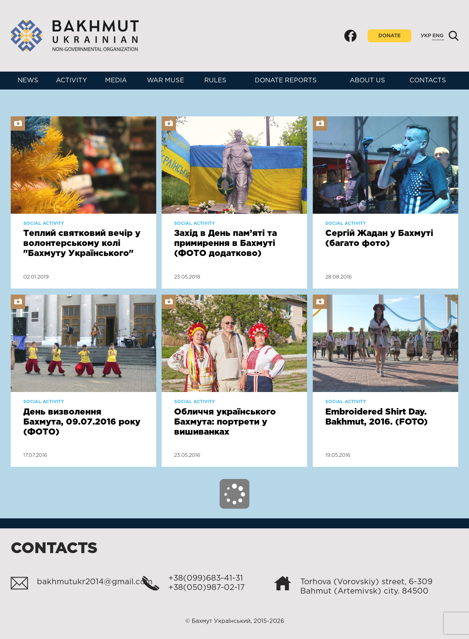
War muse (165, 80)
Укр (426, 36)
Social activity (43, 224)
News (28, 80)
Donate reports (286, 80)
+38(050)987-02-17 (206, 587)
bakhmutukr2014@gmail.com (95, 582)
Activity (71, 80)
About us (367, 80)
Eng (438, 36)
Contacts (428, 80)
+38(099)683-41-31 (205, 578)
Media (116, 80)
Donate (389, 36)
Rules (215, 80)
